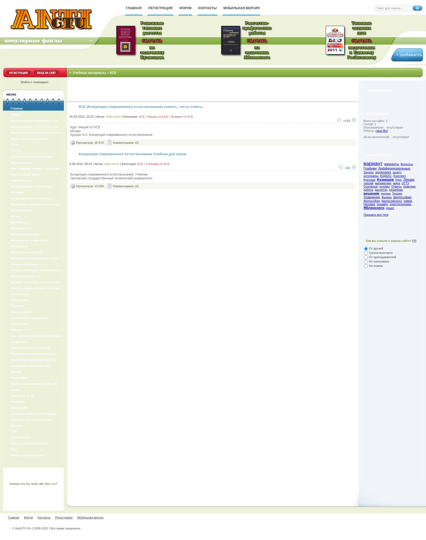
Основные (371, 186)
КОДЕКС (386, 175)
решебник (396, 189)
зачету (397, 172)
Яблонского (374, 208)
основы (384, 186)
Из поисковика (379, 261)
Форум (16, 114)
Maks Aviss (113, 116)
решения (371, 193)
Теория (397, 193)
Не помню (376, 265)
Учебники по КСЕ (158, 164)
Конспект (399, 175)
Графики (370, 168)
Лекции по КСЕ (157, 116)
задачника (383, 172)
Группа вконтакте (381, 252)
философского (391, 200)
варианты (391, 164)
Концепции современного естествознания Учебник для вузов (132, 154)
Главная (17, 108)
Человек (369, 204)
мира (396, 183)
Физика (387, 197)
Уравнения (372, 197)
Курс (398, 179)
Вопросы (407, 164)
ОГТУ (405, 183)
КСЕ (142, 116)
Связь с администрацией (29, 443)
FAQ (14, 449)
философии (402, 197)
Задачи (369, 172)
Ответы (396, 186)
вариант (373, 163)
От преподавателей (382, 257)
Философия (372, 200)
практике (409, 186)
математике (383, 183)
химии (407, 200)
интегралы (371, 175)
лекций (368, 183)
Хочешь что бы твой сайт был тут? (33, 483)
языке (390, 208)
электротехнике (400, 204)
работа (368, 189)
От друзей (376, 248)
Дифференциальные (394, 168)
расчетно (381, 189)
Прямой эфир (21, 437)
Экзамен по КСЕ (182, 116)
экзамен (382, 204)
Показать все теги (376, 214)
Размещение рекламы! (27, 455)
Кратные (369, 179)
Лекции (408, 180)
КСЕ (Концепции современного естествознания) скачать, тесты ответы (141, 107)
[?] (414, 240)
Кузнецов (385, 179)
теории (386, 193)
